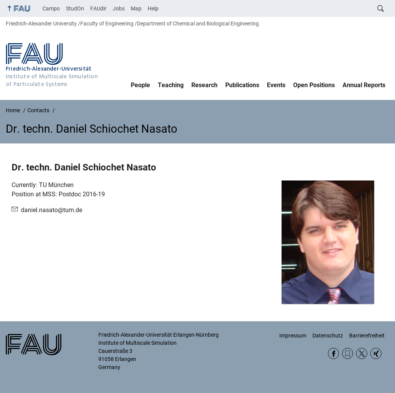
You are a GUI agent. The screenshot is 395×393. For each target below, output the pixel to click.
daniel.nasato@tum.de (51, 210)
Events (276, 85)
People (140, 85)
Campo (51, 8)
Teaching (171, 85)
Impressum (292, 335)
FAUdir (98, 8)
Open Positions (314, 85)
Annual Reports (364, 85)
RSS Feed (347, 353)
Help (153, 8)
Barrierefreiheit (367, 335)
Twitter (361, 353)
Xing (375, 353)
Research (204, 85)
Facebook (333, 353)
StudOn (75, 8)
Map (136, 8)
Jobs (119, 8)
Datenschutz (327, 335)
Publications (242, 85)
